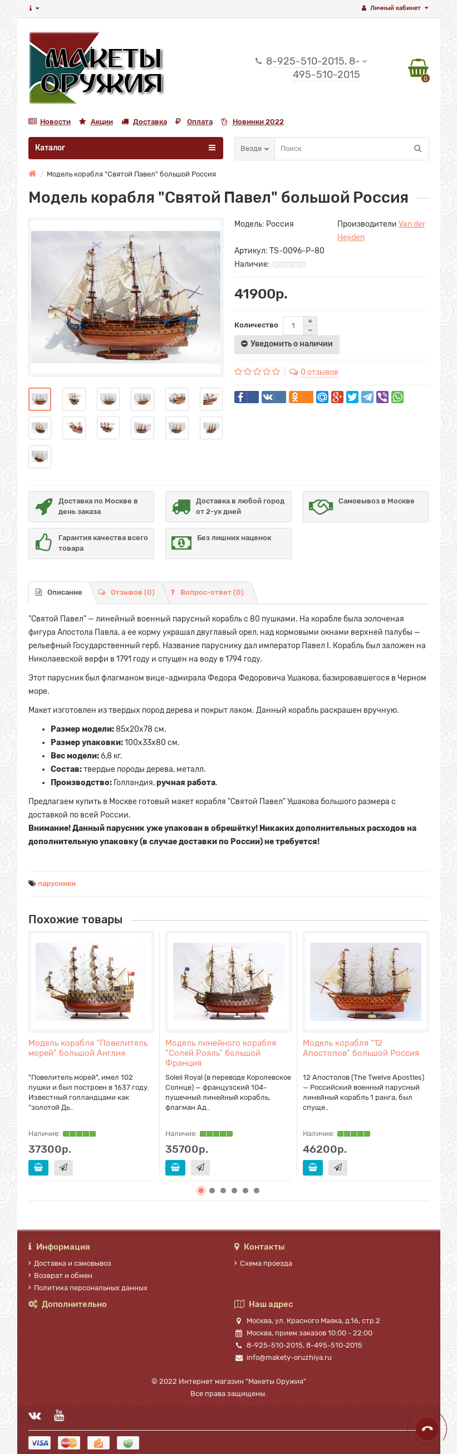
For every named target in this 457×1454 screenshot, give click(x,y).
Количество (256, 325)
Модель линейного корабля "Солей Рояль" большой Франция (220, 1053)
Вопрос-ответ (207, 592)
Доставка (144, 122)
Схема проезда (263, 1263)
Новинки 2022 (252, 122)
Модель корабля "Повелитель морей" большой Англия (88, 1048)
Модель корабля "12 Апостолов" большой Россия (361, 1048)
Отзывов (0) (126, 592)
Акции (96, 122)
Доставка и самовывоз (69, 1263)
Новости (49, 122)
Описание (59, 592)
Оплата (194, 122)
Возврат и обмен (60, 1275)
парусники (57, 883)
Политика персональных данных (88, 1288)
